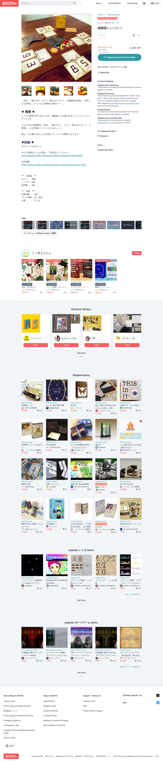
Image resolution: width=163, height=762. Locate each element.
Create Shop (132, 3)
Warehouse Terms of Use (64, 756)
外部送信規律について (103, 756)
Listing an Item (9, 701)
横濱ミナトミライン (102, 287)
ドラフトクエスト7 (78, 287)
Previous (23, 48)
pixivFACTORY (103, 123)
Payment (103, 136)
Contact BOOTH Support (93, 711)
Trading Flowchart (108, 131)
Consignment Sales (11, 725)
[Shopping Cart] (144, 3)
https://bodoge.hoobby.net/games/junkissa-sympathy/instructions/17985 (53, 165)
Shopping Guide (49, 706)
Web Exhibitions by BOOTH (54, 725)
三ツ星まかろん (41, 253)
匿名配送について (11, 711)
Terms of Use (49, 756)
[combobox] (48, 3)
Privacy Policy (89, 756)
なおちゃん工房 (68, 338)
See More (81, 355)
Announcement (89, 701)
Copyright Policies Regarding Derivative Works (19, 731)
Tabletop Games (113, 15)
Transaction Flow (50, 716)
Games (100, 15)
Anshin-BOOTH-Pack (117, 103)
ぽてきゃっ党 (129, 338)
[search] (74, 3)
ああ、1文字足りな (29, 287)
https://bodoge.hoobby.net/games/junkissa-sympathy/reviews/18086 (52, 155)
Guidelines (78, 756)
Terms (100, 145)
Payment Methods (50, 711)
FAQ (85, 706)
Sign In (99, 3)
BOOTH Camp (9, 738)
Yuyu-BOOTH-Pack (132, 103)
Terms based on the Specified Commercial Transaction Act (133, 756)
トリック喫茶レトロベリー (56, 287)
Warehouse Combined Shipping (55, 720)
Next (89, 48)
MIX (94, 338)
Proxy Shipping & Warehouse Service (18, 716)
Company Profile (37, 756)
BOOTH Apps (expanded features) (17, 706)
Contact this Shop (105, 150)
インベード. (36, 338)
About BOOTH (114, 3)
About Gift (104, 73)
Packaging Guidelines (12, 720)
